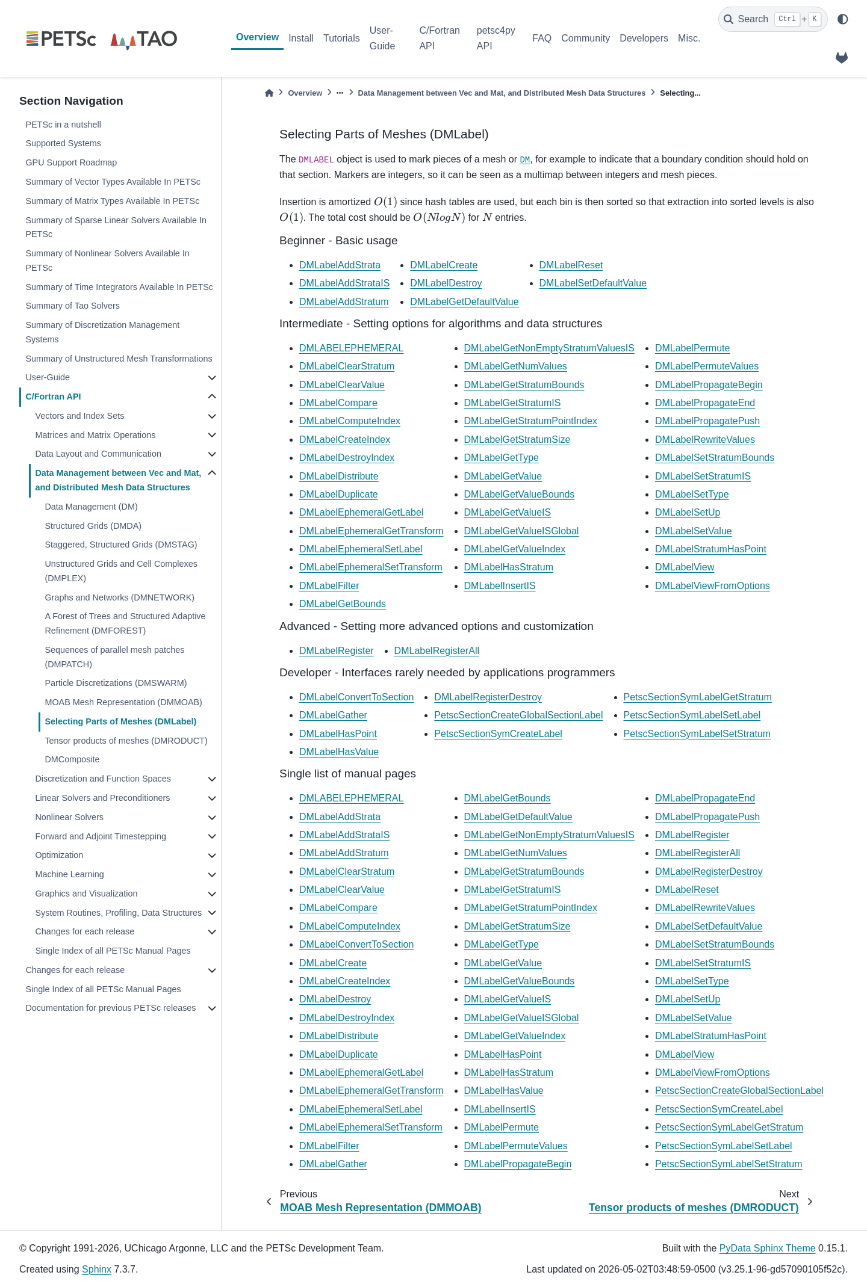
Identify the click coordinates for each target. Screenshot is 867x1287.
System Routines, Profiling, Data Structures (118, 913)
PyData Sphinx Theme (767, 1248)
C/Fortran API (439, 38)
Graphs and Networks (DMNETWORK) (119, 597)
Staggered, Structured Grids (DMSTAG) (121, 544)
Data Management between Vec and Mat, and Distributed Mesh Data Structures (118, 480)
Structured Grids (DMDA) (93, 526)
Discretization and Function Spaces (103, 778)
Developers (644, 38)
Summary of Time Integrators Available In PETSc (119, 287)
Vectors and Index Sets (79, 416)
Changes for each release (84, 931)
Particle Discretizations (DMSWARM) (116, 683)
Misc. (689, 38)
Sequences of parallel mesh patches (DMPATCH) (114, 657)
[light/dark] (843, 19)
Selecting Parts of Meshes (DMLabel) (120, 721)
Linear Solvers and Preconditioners (102, 798)
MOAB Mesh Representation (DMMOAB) (123, 702)
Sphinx (96, 1269)
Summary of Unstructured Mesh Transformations (118, 358)
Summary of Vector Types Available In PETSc (112, 182)
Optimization (59, 855)
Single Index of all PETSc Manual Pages (112, 950)
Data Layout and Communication (98, 453)
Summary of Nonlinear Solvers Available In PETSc (107, 260)
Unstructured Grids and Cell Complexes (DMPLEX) (121, 571)
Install (301, 38)
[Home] (269, 93)
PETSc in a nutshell (63, 124)
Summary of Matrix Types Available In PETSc (112, 201)
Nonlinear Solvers (69, 817)
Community (585, 38)
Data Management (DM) (91, 506)
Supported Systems (63, 143)
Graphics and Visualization (86, 893)
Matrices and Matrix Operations (95, 435)
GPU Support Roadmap (71, 162)
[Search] (773, 19)
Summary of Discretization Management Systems (102, 332)
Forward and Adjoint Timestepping (100, 836)
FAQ (542, 38)
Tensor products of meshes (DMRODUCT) (126, 740)
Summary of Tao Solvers (72, 305)
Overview (257, 37)
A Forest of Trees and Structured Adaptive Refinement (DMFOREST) (125, 623)
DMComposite (72, 759)
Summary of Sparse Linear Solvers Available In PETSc (116, 227)
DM (525, 160)
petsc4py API (496, 38)
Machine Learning (69, 874)
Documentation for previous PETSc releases (110, 1008)
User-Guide (383, 38)
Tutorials (341, 38)
